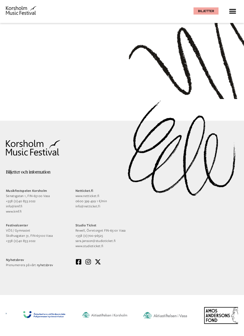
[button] (232, 11)
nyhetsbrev (45, 265)
